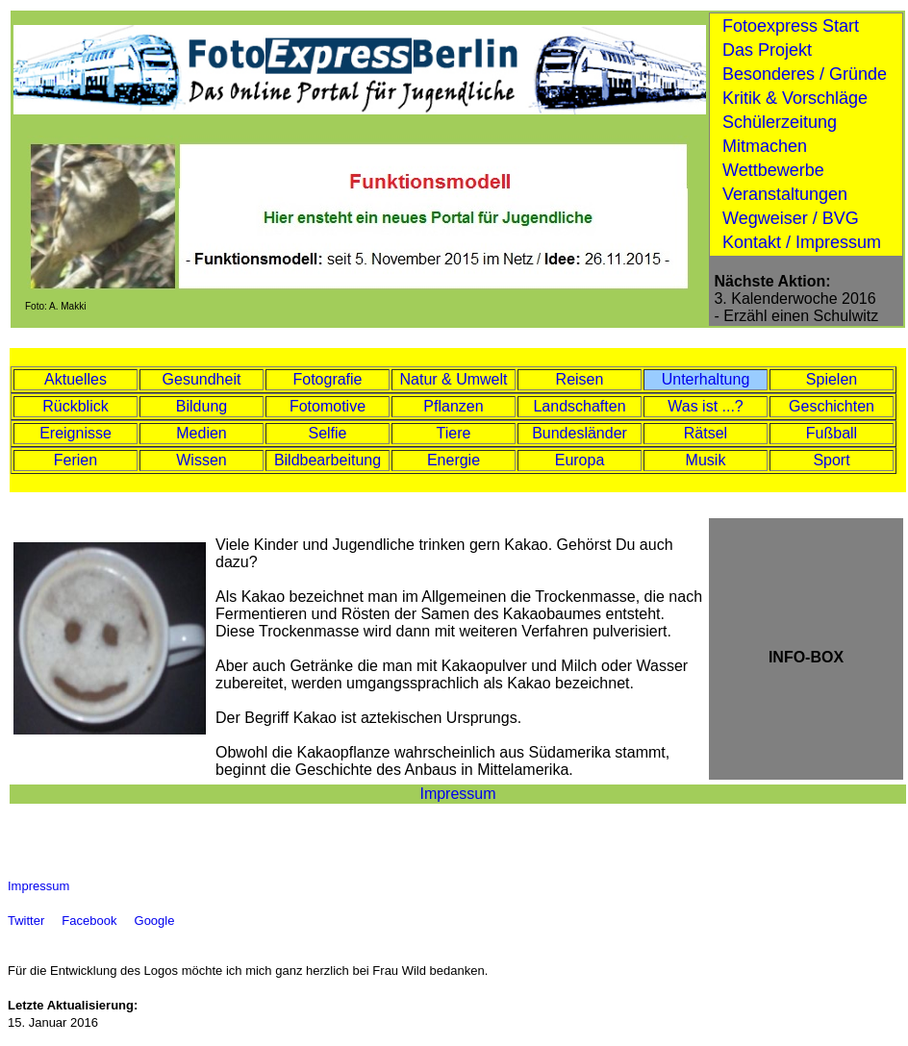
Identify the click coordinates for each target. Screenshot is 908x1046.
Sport (831, 460)
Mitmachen (764, 146)
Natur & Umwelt (453, 379)
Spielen (831, 379)
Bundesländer (579, 433)
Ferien (75, 460)
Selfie (327, 433)
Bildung (201, 406)
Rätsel (705, 433)
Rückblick (75, 406)
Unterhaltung (706, 379)
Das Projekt (767, 50)
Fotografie (327, 379)
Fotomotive (328, 406)
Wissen (201, 460)
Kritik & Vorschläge (795, 98)
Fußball (831, 433)
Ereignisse (75, 433)
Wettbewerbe (773, 170)
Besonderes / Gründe (804, 74)
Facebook (91, 920)
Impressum (457, 793)
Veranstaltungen (784, 194)
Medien (201, 433)
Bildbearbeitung (327, 460)
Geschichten (831, 406)
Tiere (454, 433)
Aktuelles (75, 379)
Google (157, 920)
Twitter (28, 920)
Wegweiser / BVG (790, 218)
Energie (453, 460)
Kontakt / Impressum (801, 242)
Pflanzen (453, 406)
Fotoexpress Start (790, 26)
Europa (580, 460)
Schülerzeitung (779, 122)
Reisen (580, 379)
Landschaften (579, 406)
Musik (706, 460)
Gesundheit (202, 379)
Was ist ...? (706, 406)
